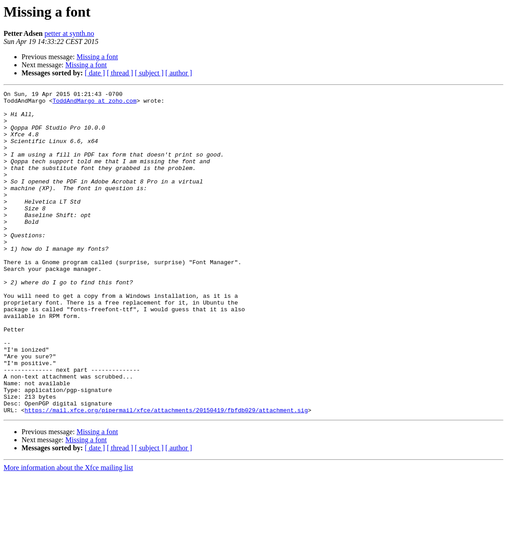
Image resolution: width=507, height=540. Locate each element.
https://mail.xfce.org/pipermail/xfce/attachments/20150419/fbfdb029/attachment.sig (166, 474)
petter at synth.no (69, 33)
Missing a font (97, 57)
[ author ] (178, 73)
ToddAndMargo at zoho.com (94, 103)
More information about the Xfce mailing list (68, 532)
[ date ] (95, 73)
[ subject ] (149, 73)
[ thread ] (120, 73)
